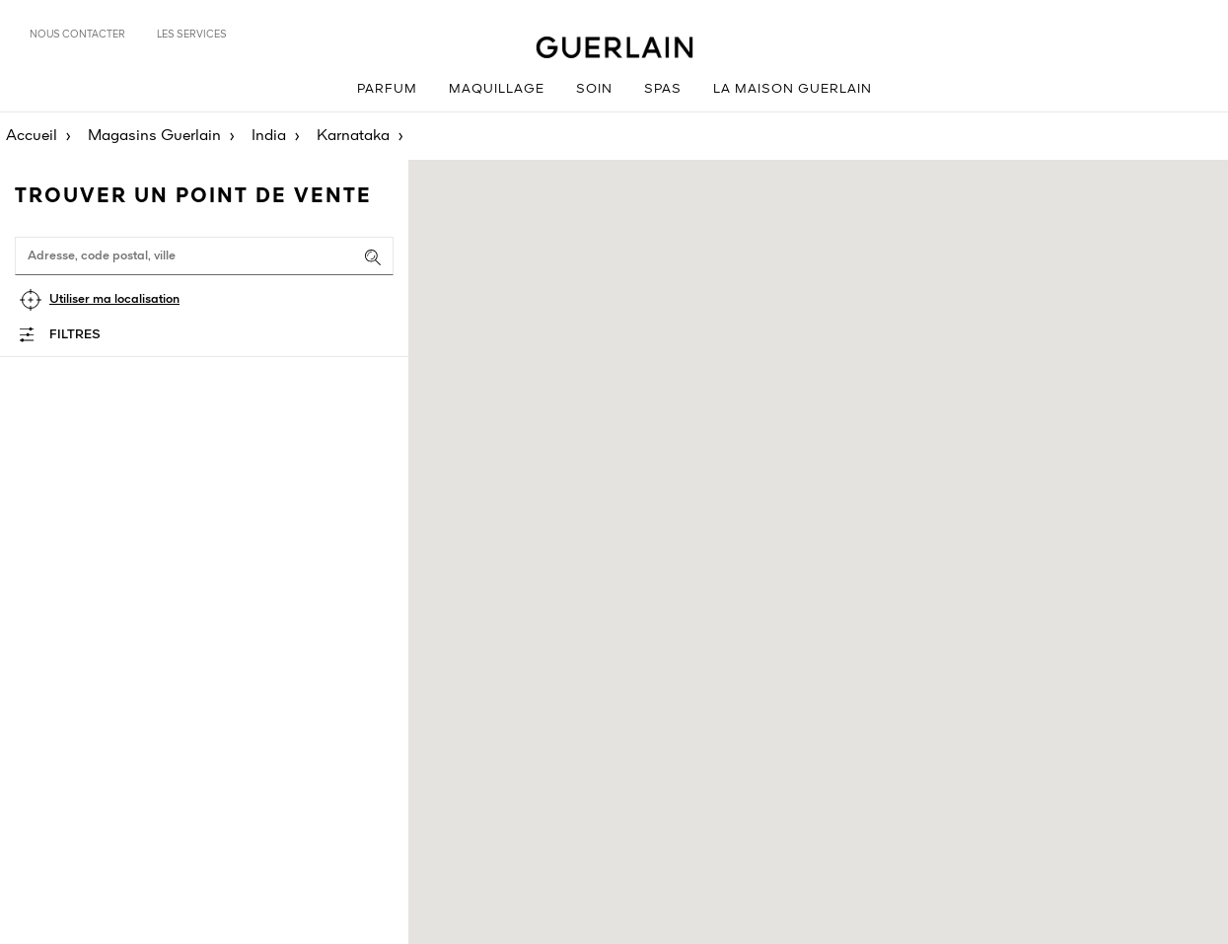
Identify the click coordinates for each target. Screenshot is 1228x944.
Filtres (75, 334)
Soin (594, 89)
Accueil (31, 136)
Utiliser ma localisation (114, 299)
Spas (663, 89)
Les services (192, 34)
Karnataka (353, 136)
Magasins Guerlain (154, 136)
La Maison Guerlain (792, 89)
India (269, 136)
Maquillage (496, 89)
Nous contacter (77, 34)
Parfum (387, 89)
